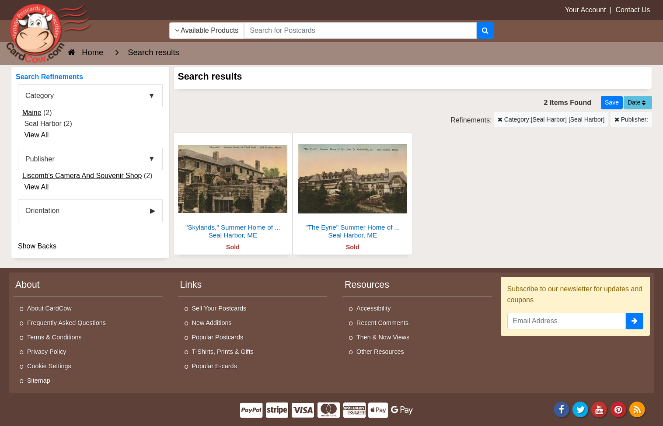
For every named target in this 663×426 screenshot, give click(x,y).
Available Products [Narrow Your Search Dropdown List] (207, 30)
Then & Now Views (382, 337)
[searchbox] (360, 30)
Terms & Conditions (54, 337)
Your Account (585, 10)
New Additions (212, 322)
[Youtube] (599, 409)
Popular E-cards (214, 366)
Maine (32, 112)
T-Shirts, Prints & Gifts (223, 351)
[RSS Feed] (637, 409)
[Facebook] (561, 409)
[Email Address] (566, 321)
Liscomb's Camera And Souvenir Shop (82, 175)
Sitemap (38, 380)
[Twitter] (580, 409)
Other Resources (380, 351)
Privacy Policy (46, 351)
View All (36, 135)
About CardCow (49, 308)
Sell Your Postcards (219, 308)
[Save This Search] (612, 102)
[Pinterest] (618, 409)
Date (637, 102)
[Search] (485, 30)
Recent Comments (382, 322)
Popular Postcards (218, 337)
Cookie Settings (49, 366)
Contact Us (632, 10)
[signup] (634, 321)
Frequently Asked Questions (66, 322)
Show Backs (37, 246)
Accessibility (373, 308)
